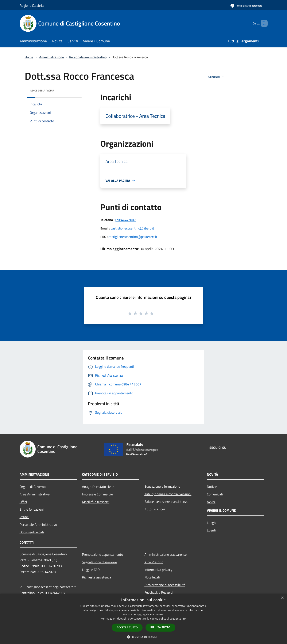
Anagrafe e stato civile (98, 486)
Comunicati (215, 494)
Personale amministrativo (87, 57)
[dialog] (143, 619)
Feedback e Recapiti (158, 592)
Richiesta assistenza (96, 577)
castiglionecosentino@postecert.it (132, 236)
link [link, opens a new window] (184, 618)
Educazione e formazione (162, 486)
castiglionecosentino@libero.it (133, 228)
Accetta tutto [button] (127, 627)
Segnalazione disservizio (99, 562)
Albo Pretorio (153, 562)
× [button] (282, 598)
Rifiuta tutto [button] (160, 627)
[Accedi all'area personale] (246, 6)
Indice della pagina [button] (42, 91)
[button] (143, 637)
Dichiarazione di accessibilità (164, 584)
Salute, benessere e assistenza (166, 501)
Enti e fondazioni (32, 509)
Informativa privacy (158, 569)
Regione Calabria (32, 5)
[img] (72, 89)
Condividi (217, 76)
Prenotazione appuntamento (102, 554)
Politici (24, 516)
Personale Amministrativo (38, 524)
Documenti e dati (32, 532)
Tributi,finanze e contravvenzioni (167, 493)
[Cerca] (262, 23)
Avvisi (211, 501)
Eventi (211, 530)
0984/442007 (125, 219)
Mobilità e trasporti (95, 501)
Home (29, 57)
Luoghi (212, 522)
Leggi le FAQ (91, 569)
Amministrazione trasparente (165, 554)
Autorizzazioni (154, 509)
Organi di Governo (33, 486)
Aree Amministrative (35, 494)
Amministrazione (51, 57)
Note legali (152, 577)
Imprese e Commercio (97, 494)
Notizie (212, 486)
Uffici (23, 501)
